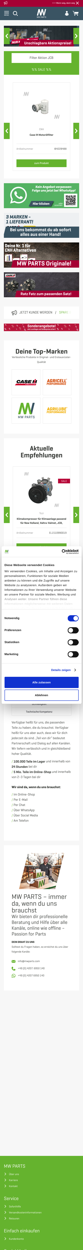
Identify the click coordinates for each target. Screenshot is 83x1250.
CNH (41, 129)
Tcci (41, 513)
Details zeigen (61, 670)
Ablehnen (41, 695)
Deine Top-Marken (41, 351)
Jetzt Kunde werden (35, 312)
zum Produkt (41, 163)
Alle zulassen (41, 682)
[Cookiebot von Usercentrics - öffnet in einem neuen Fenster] (62, 551)
